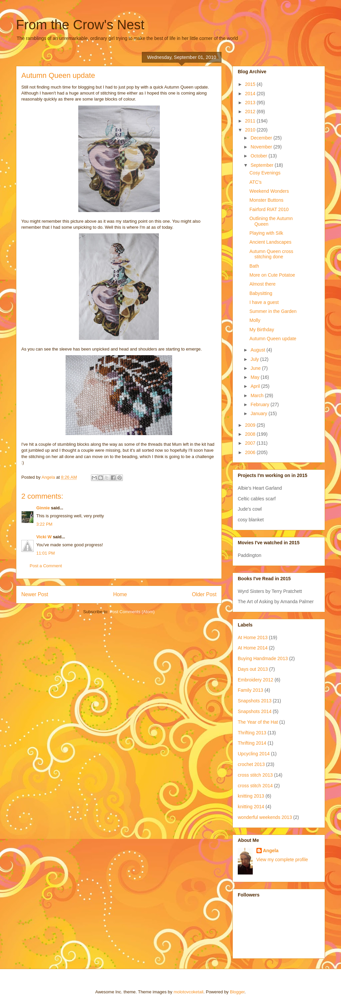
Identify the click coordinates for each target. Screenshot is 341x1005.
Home (120, 594)
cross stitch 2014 (255, 785)
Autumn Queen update (272, 338)
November (261, 146)
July (255, 359)
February (260, 404)
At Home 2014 (253, 647)
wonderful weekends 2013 (265, 817)
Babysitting (260, 293)
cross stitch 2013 (255, 775)
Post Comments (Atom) (132, 611)
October (259, 155)
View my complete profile (282, 859)
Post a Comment (46, 565)
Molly (254, 320)
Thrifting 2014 (252, 743)
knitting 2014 (251, 806)
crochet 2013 (251, 764)
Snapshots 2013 (254, 700)
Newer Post (34, 594)
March (257, 395)
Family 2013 (250, 690)
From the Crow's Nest (80, 24)
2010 (251, 129)
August (258, 350)
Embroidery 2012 (255, 679)
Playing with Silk (266, 233)
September (262, 165)
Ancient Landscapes (270, 242)
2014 (251, 93)
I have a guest (264, 302)
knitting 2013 (251, 796)
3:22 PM (44, 524)
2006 (251, 452)
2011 (251, 121)
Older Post (204, 594)
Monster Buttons (266, 200)
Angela (271, 850)
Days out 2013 (253, 669)
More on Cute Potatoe (272, 275)
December (261, 137)
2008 (251, 434)
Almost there (262, 284)
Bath (254, 266)
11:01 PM (45, 553)
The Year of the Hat (258, 722)
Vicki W (44, 536)
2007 (251, 443)
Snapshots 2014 (254, 711)
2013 (251, 102)
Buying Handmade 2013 (263, 658)
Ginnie (43, 507)
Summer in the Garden (273, 311)
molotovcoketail (188, 991)
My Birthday (261, 329)
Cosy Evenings (264, 172)
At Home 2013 (253, 637)
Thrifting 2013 (252, 732)
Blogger (237, 991)
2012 (251, 111)
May (255, 377)
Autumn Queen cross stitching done (271, 254)
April (255, 386)
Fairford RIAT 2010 (269, 209)
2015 (251, 84)
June (256, 368)
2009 (251, 425)
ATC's (255, 182)
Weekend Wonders (269, 191)
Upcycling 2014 (254, 753)
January (259, 413)
